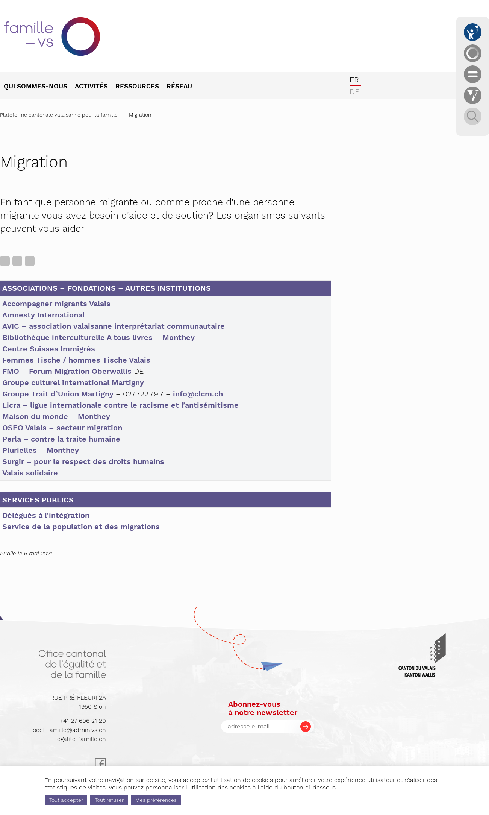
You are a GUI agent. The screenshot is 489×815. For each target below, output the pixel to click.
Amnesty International (43, 314)
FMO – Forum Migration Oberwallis (67, 371)
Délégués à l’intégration (45, 515)
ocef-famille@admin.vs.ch (69, 729)
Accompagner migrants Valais (56, 303)
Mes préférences (156, 800)
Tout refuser (109, 800)
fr (354, 79)
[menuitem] (39, 87)
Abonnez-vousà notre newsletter (262, 708)
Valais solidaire (30, 472)
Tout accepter (66, 800)
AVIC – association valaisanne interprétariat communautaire (113, 326)
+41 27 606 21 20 (82, 720)
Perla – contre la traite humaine (61, 438)
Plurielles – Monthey (40, 450)
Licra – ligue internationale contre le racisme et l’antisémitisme (120, 405)
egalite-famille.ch (81, 738)
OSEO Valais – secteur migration (62, 427)
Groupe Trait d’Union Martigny (58, 393)
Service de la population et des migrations (81, 526)
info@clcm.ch (198, 393)
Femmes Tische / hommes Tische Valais (76, 359)
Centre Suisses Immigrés (48, 348)
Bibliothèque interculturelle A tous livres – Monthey (98, 337)
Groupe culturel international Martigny (73, 382)
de (354, 91)
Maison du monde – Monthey (56, 416)
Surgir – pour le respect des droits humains (83, 461)
